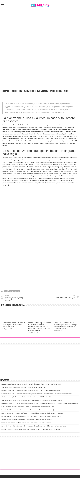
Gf (6, 291)
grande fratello (14, 291)
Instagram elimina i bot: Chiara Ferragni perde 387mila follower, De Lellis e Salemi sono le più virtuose (31, 400)
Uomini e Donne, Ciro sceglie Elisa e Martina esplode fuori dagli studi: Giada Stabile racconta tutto (30, 390)
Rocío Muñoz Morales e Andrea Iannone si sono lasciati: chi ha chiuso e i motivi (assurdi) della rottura (31, 410)
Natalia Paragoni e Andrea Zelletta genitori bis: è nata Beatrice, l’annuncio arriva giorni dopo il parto (31, 416)
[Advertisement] (40, 24)
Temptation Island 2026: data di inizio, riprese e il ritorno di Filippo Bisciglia (13, 324)
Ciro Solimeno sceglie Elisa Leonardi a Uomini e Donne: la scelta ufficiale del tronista (26, 397)
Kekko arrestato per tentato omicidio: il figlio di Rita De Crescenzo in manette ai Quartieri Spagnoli (30, 429)
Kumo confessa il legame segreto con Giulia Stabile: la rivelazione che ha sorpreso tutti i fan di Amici (31, 384)
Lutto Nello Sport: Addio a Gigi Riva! (64, 297)
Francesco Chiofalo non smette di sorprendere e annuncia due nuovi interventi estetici (26, 423)
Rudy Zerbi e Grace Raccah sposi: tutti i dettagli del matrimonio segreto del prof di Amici (27, 406)
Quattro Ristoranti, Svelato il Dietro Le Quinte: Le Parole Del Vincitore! (15, 298)
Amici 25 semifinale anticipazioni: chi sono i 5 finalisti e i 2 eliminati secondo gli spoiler (26, 419)
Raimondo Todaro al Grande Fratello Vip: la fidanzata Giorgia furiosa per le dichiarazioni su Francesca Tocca (65, 325)
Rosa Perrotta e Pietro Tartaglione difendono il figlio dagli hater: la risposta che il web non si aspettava (32, 413)
